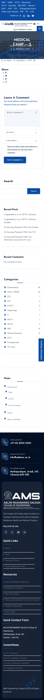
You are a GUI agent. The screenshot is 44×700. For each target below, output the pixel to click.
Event (7, 554)
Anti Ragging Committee (12, 668)
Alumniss (31, 5)
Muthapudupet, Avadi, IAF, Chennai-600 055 (24, 473)
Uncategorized (13, 342)
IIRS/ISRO (22, 5)
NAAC (10, 413)
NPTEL (10, 324)
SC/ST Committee (10, 653)
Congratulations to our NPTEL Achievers (20, 214)
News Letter (10, 612)
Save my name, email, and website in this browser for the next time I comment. (22, 149)
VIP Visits (11, 347)
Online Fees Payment (9, 11)
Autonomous (12, 387)
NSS (9, 329)
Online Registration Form (15, 566)
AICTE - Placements (23, 2)
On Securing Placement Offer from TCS (20, 232)
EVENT (10, 306)
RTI (26, 11)
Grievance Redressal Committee (16, 663)
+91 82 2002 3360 (20, 443)
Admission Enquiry (41, 350)
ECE (9, 296)
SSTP (9, 338)
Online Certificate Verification (17, 582)
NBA (10, 392)
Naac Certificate (13, 419)
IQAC (3, 8)
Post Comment (15, 160)
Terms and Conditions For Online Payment (22, 600)
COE (32, 11)
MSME (10, 2)
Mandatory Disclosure (14, 588)
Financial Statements (13, 606)
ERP (22, 11)
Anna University (14, 405)
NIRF (10, 8)
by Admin (6, 60)
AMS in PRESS (13, 292)
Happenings (12, 310)
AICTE (11, 399)
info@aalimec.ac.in (20, 457)
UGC (16, 8)
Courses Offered (12, 560)
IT (8, 315)
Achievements (12, 287)
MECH (10, 319)
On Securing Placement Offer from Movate (21, 227)
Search (8, 181)
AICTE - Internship (8, 5)
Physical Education (14, 333)
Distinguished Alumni (28, 8)
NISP (3, 2)
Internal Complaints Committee (15, 658)
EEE (8, 301)
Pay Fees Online (12, 594)
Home (12, 45)
